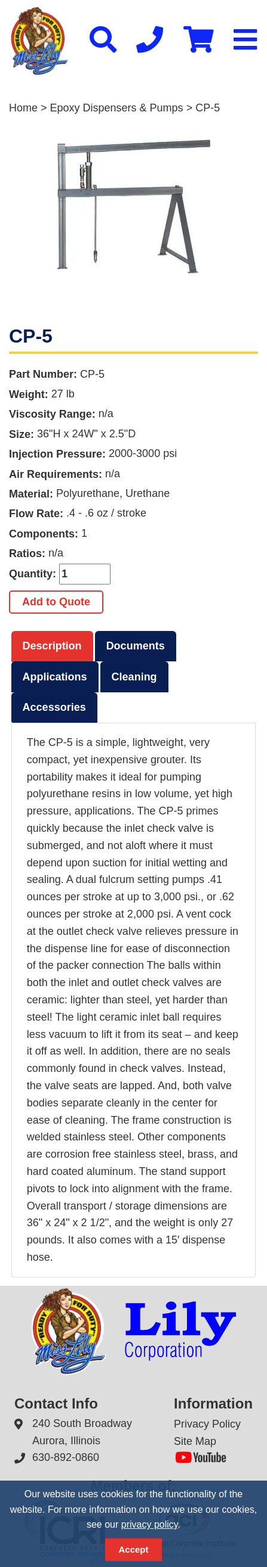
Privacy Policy (207, 1424)
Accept (133, 1549)
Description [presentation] (52, 646)
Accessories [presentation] (54, 707)
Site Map (195, 1441)
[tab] (52, 646)
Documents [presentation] (135, 646)
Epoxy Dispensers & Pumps (116, 108)
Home (23, 108)
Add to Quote (56, 602)
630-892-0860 (65, 1457)
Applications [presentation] (55, 677)
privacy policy (149, 1524)
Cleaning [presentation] (134, 677)
